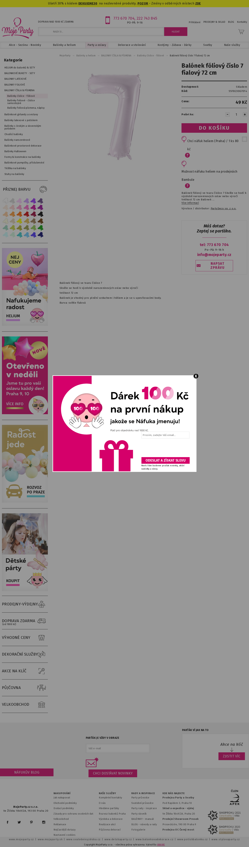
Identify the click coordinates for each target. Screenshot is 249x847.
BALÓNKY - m (139, 818)
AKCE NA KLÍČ (25, 671)
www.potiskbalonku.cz (192, 839)
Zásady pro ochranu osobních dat (73, 813)
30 (95, 3)
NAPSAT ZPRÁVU (217, 266)
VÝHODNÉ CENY (25, 637)
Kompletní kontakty (110, 797)
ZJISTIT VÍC (231, 756)
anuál (150, 818)
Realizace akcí (107, 824)
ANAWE (161, 844)
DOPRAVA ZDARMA (25, 621)
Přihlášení (194, 22)
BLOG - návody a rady (144, 824)
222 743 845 (147, 18)
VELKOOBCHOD (25, 704)
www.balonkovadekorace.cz (155, 839)
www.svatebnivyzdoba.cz (83, 839)
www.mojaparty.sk (50, 839)
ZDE (198, 3)
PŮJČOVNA (25, 687)
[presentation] (165, 449)
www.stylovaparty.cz (225, 839)
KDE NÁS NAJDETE (173, 793)
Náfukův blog (26, 772)
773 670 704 (124, 18)
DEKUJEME (86, 3)
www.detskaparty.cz (118, 839)
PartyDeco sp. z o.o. (223, 208)
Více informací (190, 202)
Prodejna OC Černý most (178, 829)
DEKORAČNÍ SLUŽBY (25, 654)
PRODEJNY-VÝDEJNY (25, 604)
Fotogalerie (138, 829)
